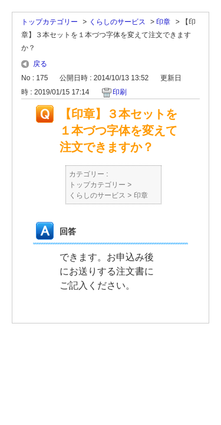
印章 (163, 22)
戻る (40, 64)
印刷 (120, 92)
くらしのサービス (117, 22)
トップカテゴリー (49, 22)
